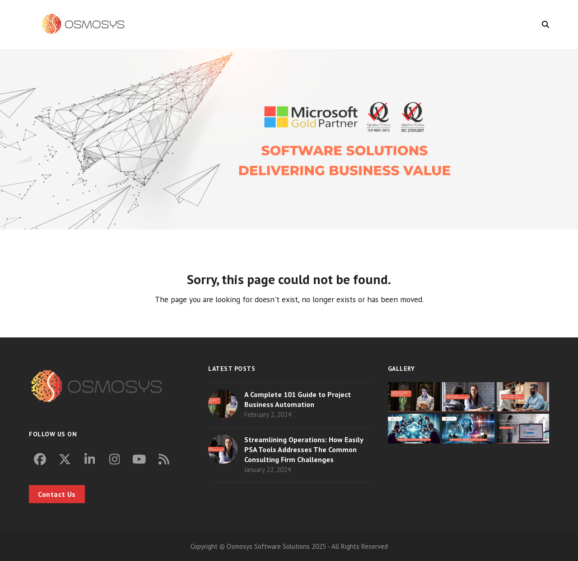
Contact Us (57, 494)
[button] (545, 24)
